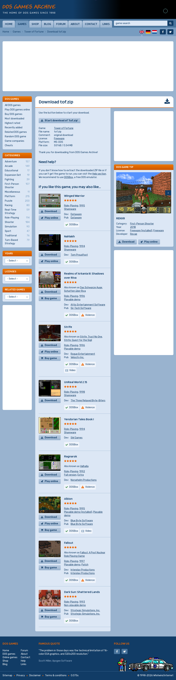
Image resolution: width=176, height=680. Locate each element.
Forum (60, 24)
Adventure (17, 161)
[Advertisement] (88, 66)
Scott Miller (45, 660)
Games (22, 24)
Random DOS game (15, 136)
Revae (133, 234)
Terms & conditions (56, 675)
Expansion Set (17, 175)
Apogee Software (62, 660)
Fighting (17, 179)
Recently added (13, 127)
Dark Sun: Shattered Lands (82, 592)
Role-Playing (71, 205)
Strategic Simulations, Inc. (85, 610)
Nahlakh (69, 236)
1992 (82, 471)
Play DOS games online (17, 109)
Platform (17, 196)
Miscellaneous (17, 192)
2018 (133, 227)
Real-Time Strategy (17, 211)
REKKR (120, 218)
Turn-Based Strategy (17, 241)
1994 (82, 246)
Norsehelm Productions (84, 480)
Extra (81, 474)
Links (106, 24)
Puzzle (17, 201)
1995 (82, 205)
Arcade (17, 166)
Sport (17, 231)
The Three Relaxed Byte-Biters (88, 400)
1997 (82, 561)
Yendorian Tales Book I (79, 419)
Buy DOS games (13, 114)
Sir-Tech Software (81, 308)
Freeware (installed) (141, 230)
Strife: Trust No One (91, 336)
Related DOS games (16, 132)
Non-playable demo (75, 605)
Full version (70, 474)
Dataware (76, 214)
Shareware (70, 209)
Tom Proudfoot (79, 254)
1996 (82, 296)
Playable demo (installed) (78, 512)
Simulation (17, 226)
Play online (51, 217)
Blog (47, 24)
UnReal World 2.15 (75, 382)
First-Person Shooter (142, 223)
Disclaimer (35, 675)
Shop (35, 24)
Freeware (59, 138)
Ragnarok (70, 456)
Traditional (17, 235)
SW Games (76, 437)
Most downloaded (14, 118)
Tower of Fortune (34, 31)
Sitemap (7, 675)
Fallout (68, 542)
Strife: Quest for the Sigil (78, 340)
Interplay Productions (83, 569)
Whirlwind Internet (163, 675)
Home (9, 24)
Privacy (20, 675)
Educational (17, 170)
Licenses (10, 271)
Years (9, 253)
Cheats (9, 145)
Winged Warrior (74, 195)
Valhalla (84, 466)
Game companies (14, 141)
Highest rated (12, 123)
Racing (17, 205)
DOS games (10, 643)
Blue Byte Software (82, 520)
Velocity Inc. (77, 357)
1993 (82, 601)
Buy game (51, 298)
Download (51, 211)
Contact (91, 24)
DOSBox (68, 177)
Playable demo (72, 299)
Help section (99, 173)
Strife (68, 327)
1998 (82, 391)
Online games (10, 657)
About (75, 24)
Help (23, 660)
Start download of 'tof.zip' (61, 120)
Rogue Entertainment (83, 353)
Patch (84, 564)
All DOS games (13, 105)
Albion (68, 498)
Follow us (121, 643)
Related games (15, 289)
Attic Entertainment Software (88, 304)
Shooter (17, 222)
